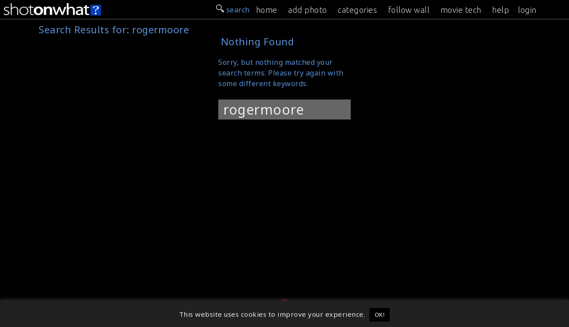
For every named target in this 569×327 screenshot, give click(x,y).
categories (357, 9)
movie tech (461, 9)
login (527, 9)
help (500, 9)
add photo (307, 9)
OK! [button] (380, 315)
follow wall (409, 9)
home (266, 9)
